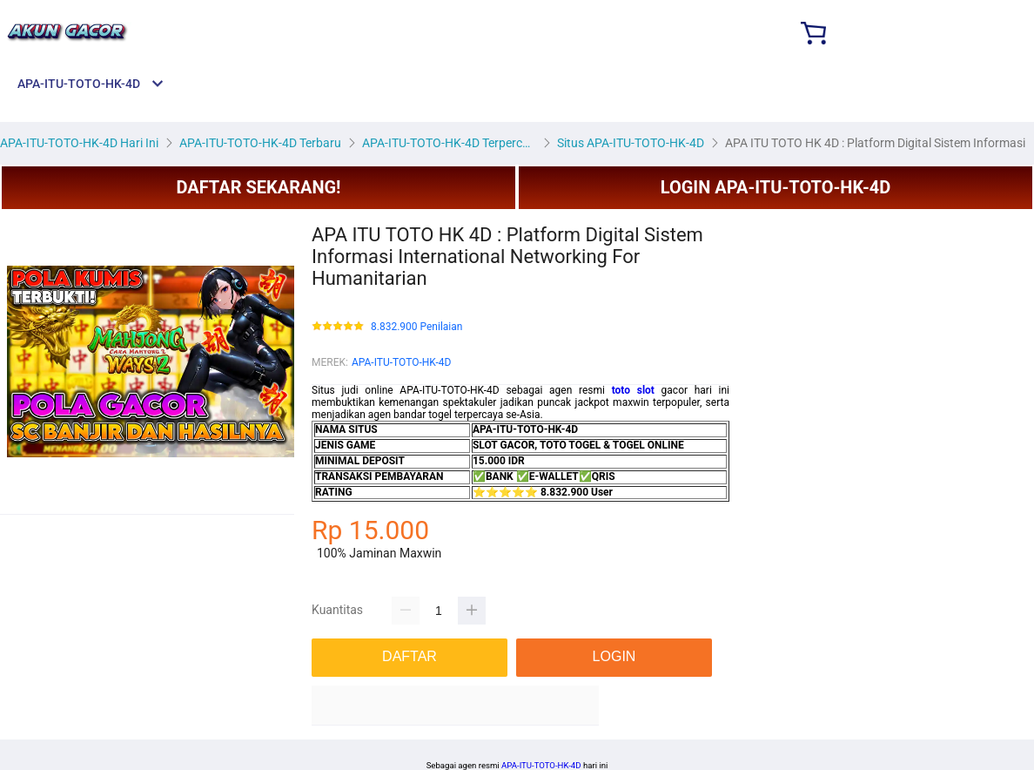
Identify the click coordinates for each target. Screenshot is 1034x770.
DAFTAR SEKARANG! (258, 187)
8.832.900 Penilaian (416, 327)
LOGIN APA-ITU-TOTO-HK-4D (776, 187)
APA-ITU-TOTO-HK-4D (401, 362)
